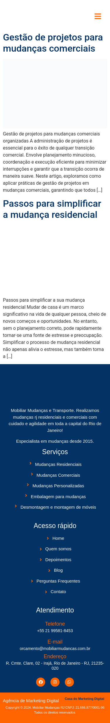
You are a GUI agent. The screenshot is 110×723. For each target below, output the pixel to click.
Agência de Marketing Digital (31, 700)
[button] (98, 17)
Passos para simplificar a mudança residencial (52, 209)
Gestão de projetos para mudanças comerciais (53, 43)
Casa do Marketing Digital (84, 698)
